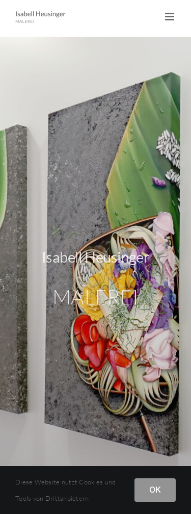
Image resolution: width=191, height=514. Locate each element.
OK (155, 489)
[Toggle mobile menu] (170, 16)
